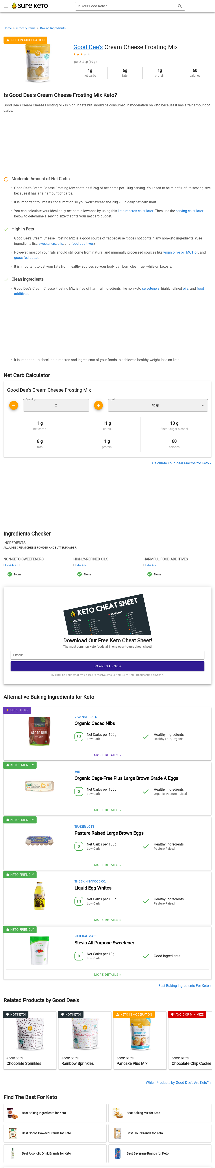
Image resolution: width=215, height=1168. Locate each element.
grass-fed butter (26, 258)
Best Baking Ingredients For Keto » (184, 986)
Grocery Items (26, 28)
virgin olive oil (174, 252)
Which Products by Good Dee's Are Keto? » (178, 1083)
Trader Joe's (84, 826)
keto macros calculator (135, 211)
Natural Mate (85, 936)
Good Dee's (88, 47)
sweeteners (47, 243)
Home (8, 28)
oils (60, 243)
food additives (82, 243)
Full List (11, 564)
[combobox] (130, 6)
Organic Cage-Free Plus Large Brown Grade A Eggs (126, 778)
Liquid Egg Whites (92, 888)
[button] (158, 405)
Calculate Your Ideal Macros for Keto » (181, 463)
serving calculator (189, 211)
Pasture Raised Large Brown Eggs (109, 833)
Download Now (108, 666)
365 (77, 771)
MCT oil (192, 252)
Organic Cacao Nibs (94, 723)
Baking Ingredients (53, 28)
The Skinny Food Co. (90, 881)
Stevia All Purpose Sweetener (104, 943)
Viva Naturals (85, 717)
